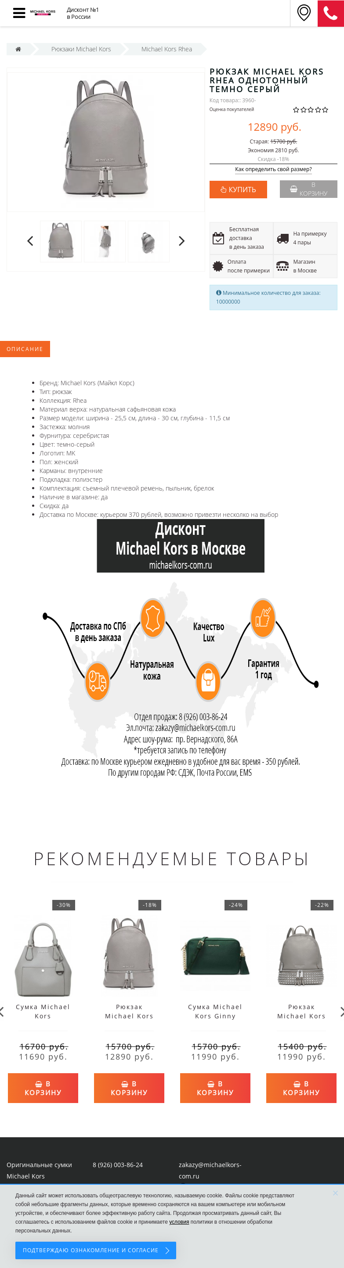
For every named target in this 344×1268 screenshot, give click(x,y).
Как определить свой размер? (273, 169)
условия (179, 1222)
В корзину (308, 188)
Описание (25, 349)
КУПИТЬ (242, 189)
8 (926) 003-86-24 (118, 1162)
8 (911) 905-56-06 (331, 13)
